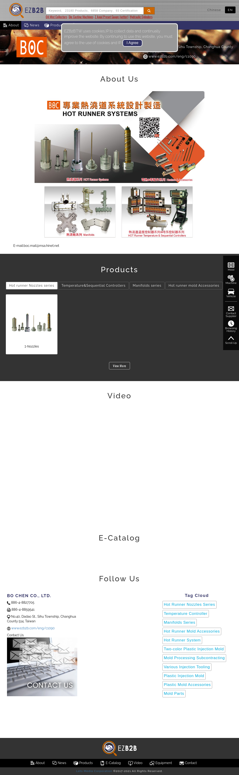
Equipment (160, 763)
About (10, 25)
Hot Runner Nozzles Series (189, 604)
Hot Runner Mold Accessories (192, 631)
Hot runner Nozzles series (31, 285)
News (31, 25)
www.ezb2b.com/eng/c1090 (169, 56)
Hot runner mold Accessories (194, 285)
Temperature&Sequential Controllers (94, 285)
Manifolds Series (179, 622)
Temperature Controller (185, 613)
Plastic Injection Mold (184, 676)
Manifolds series (147, 285)
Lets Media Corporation (94, 771)
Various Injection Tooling (187, 667)
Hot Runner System (182, 640)
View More (119, 365)
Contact (188, 763)
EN (230, 10)
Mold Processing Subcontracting (194, 658)
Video (135, 763)
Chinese (214, 10)
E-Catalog (110, 763)
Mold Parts (174, 693)
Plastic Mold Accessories (187, 684)
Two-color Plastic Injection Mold (194, 649)
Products (55, 25)
